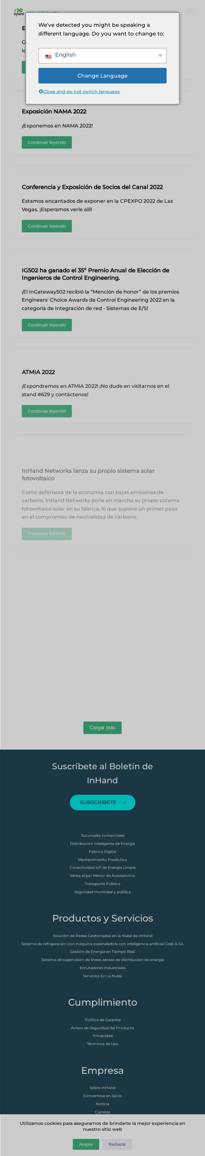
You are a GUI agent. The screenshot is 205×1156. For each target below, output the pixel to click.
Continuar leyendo (48, 141)
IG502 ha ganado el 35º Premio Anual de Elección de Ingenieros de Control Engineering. (95, 279)
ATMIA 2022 (38, 394)
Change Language (102, 76)
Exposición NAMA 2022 (54, 112)
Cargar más (103, 727)
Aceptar (86, 1144)
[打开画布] (190, 11)
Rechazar (117, 1144)
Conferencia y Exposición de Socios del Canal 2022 (92, 191)
